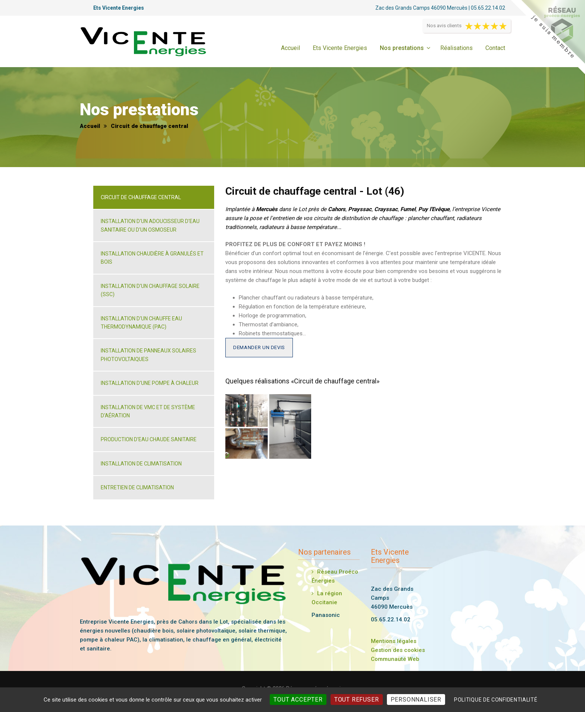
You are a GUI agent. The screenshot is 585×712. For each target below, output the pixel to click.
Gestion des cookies (398, 650)
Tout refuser (356, 699)
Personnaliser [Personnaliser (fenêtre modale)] (416, 699)
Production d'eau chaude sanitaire (149, 439)
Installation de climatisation (141, 464)
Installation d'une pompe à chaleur (149, 383)
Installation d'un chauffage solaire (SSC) (150, 290)
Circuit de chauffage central (141, 197)
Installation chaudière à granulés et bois (152, 258)
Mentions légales (393, 641)
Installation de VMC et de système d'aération (148, 411)
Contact (495, 47)
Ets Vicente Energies (340, 47)
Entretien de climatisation (137, 487)
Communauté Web (395, 659)
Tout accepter (297, 699)
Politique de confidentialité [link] (496, 700)
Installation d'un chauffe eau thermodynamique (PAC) (141, 323)
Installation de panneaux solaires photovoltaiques (148, 355)
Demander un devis (259, 347)
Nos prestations (402, 47)
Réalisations (456, 47)
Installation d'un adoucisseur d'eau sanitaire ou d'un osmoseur (150, 225)
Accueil (290, 47)
